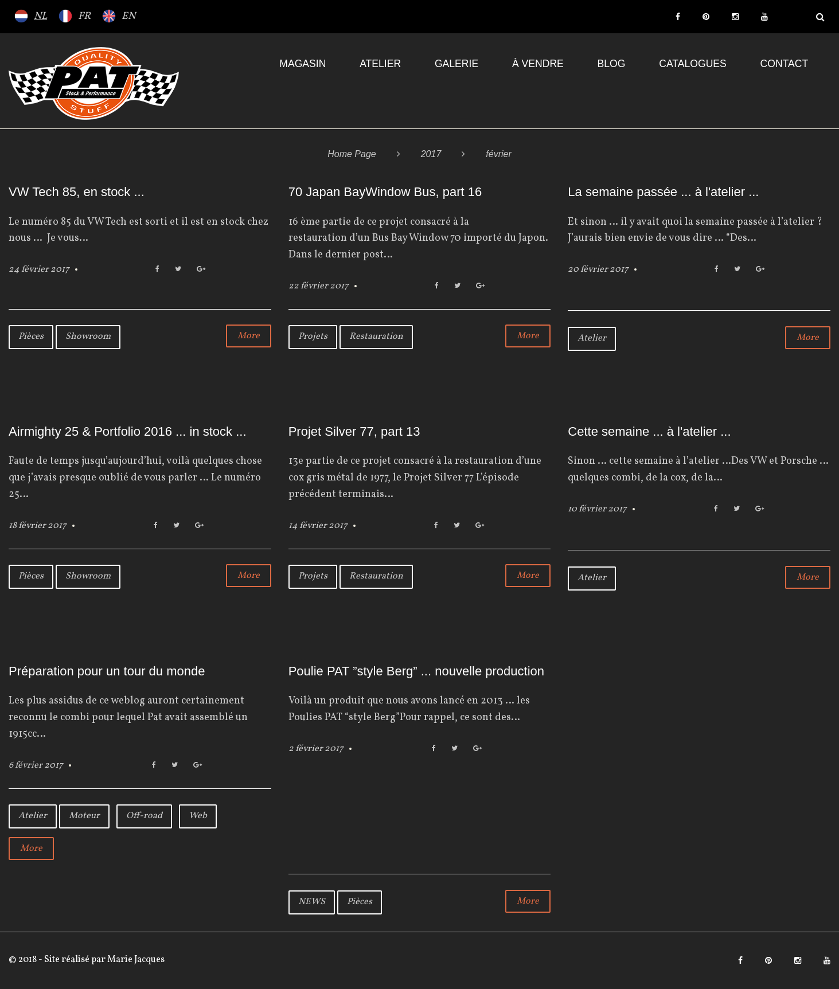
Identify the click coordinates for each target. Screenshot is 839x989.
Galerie (456, 63)
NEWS (311, 902)
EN (128, 16)
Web (198, 816)
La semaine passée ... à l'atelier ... (663, 192)
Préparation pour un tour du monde (107, 671)
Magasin (302, 63)
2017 (431, 154)
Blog (612, 63)
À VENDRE (538, 63)
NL (40, 16)
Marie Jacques (135, 959)
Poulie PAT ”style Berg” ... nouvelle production (416, 671)
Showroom (88, 336)
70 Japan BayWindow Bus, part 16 (385, 192)
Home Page (351, 154)
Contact (784, 63)
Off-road (144, 816)
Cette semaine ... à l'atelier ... (649, 431)
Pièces (31, 336)
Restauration (376, 336)
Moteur (84, 816)
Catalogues (693, 63)
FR (84, 16)
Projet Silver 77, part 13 (354, 431)
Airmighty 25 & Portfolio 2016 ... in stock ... (128, 431)
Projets (312, 336)
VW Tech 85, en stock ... (77, 192)
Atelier (380, 63)
